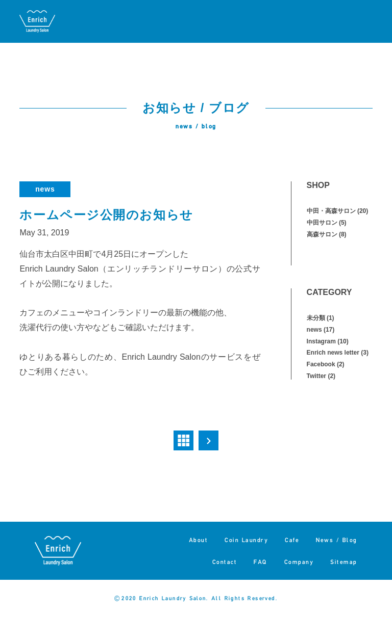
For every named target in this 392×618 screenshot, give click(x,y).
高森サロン (322, 234)
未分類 (316, 317)
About (198, 540)
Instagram (321, 341)
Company (299, 562)
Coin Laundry (246, 540)
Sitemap (343, 562)
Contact (224, 562)
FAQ (260, 562)
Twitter (316, 376)
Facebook (321, 364)
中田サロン (322, 222)
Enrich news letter (333, 352)
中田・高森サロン (331, 210)
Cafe (292, 540)
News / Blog (336, 540)
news (45, 189)
